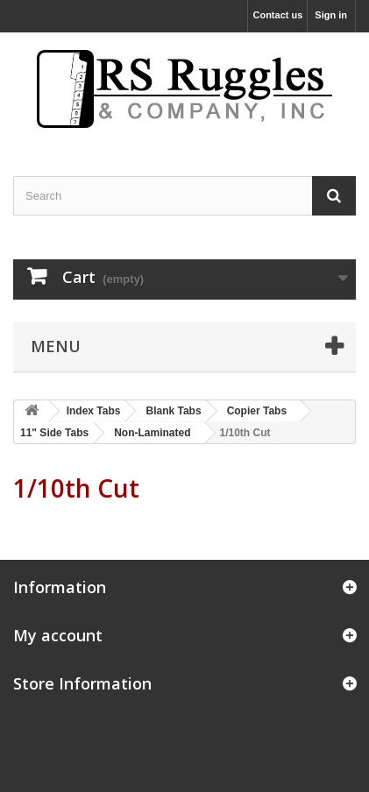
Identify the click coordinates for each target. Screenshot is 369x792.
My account (58, 635)
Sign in (331, 15)
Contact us (277, 15)
